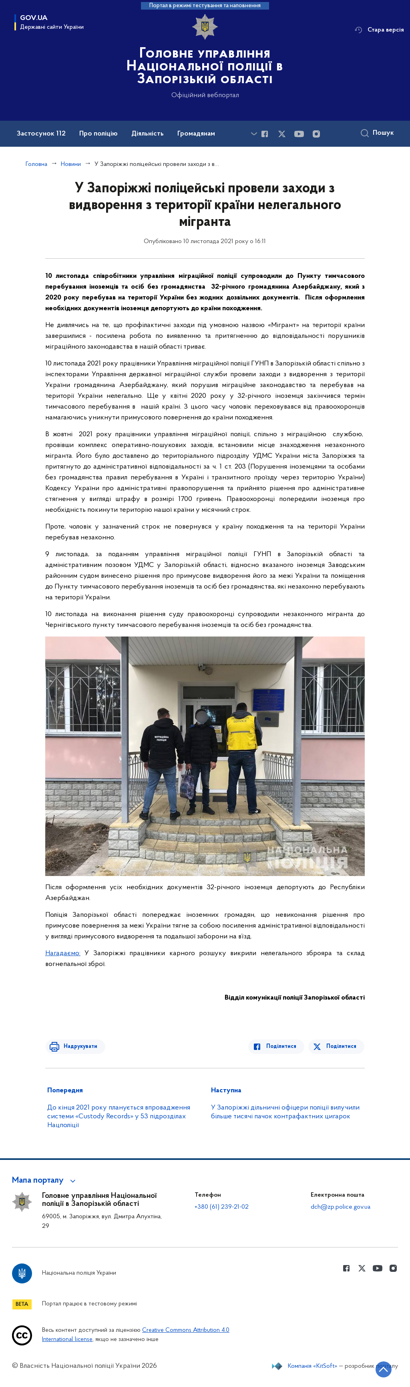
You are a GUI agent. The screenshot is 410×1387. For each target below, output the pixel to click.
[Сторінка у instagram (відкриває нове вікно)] (316, 134)
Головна (36, 164)
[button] (45, 1180)
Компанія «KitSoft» (313, 1366)
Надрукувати (78, 1047)
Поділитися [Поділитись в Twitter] (342, 1047)
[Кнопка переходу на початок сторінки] (380, 1369)
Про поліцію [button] (98, 134)
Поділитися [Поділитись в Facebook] (284, 1047)
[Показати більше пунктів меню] (254, 134)
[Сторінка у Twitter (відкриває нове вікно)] (282, 134)
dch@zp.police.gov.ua (340, 1207)
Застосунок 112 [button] (41, 134)
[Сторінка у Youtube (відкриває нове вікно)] (299, 134)
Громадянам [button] (196, 134)
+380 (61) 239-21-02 (222, 1207)
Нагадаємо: (62, 953)
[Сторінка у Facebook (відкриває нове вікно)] (264, 134)
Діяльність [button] (147, 134)
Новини (71, 164)
